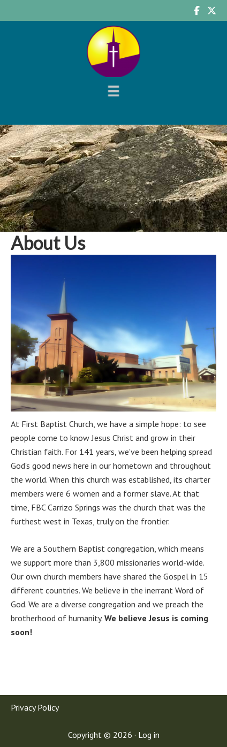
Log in (149, 734)
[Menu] (114, 91)
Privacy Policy (35, 707)
